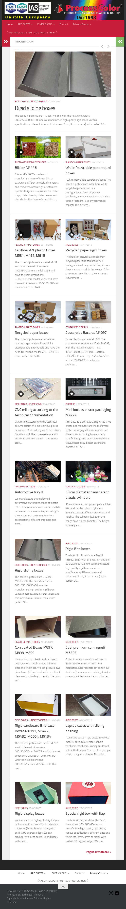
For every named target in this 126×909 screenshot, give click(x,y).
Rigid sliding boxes (35, 108)
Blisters (70, 404)
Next (108, 46)
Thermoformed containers (30, 162)
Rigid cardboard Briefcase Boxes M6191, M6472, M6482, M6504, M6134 (34, 731)
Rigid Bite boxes (78, 549)
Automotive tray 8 (29, 492)
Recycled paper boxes (31, 333)
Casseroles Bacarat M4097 (86, 333)
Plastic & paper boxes (78, 162)
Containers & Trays (77, 327)
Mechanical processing (28, 404)
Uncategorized (38, 101)
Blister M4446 (26, 168)
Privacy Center (81, 24)
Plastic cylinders (76, 486)
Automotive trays (25, 486)
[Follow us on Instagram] (111, 893)
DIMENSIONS (44, 24)
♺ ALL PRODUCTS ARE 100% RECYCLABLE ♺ (32, 32)
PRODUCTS (24, 24)
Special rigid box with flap (85, 813)
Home (9, 24)
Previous (102, 46)
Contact (63, 24)
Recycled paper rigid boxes (86, 250)
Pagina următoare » (98, 852)
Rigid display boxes (29, 813)
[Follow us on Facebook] (117, 893)
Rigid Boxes (21, 101)
